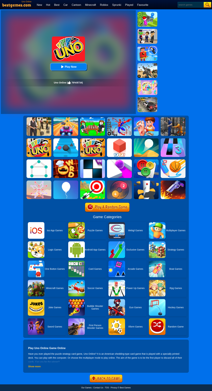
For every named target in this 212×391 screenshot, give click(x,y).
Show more (34, 366)
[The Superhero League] (147, 47)
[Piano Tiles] (92, 160)
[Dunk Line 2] (173, 160)
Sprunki (116, 4)
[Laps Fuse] (119, 181)
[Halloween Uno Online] (92, 139)
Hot (48, 4)
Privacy (114, 388)
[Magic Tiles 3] (173, 139)
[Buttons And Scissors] (146, 160)
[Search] (190, 4)
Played (129, 4)
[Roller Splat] (119, 160)
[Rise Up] (65, 181)
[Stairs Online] (65, 139)
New (39, 4)
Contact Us (98, 388)
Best (56, 4)
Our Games (86, 388)
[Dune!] (146, 139)
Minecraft (90, 4)
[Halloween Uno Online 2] (38, 139)
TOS (107, 388)
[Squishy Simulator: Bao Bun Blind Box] (147, 81)
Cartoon (76, 4)
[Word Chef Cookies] (65, 160)
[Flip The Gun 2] (173, 181)
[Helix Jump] (146, 181)
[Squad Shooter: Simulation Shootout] (147, 64)
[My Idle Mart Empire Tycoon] (147, 13)
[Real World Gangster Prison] (173, 118)
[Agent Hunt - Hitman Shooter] (38, 118)
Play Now (68, 67)
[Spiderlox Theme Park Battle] (119, 118)
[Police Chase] (147, 98)
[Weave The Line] (38, 181)
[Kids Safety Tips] (146, 118)
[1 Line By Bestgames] (38, 160)
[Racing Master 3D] (65, 118)
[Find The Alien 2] (147, 30)
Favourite (142, 4)
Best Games (125, 388)
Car (65, 4)
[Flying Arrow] (92, 181)
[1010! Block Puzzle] (119, 139)
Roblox (104, 4)
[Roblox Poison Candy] (92, 118)
